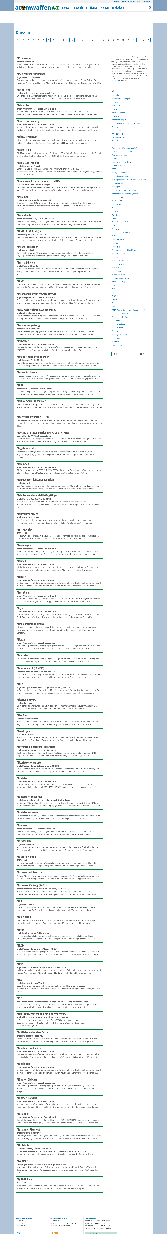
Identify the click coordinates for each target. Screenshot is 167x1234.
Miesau (114, 213)
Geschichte (80, 8)
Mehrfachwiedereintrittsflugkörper (124, 181)
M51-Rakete (116, 83)
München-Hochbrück (119, 305)
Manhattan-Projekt (118, 107)
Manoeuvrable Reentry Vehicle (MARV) (126, 111)
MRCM (114, 284)
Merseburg (115, 203)
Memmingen (116, 192)
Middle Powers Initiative (120, 209)
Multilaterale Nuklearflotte (121, 301)
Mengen (114, 199)
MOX (113, 273)
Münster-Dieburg (118, 312)
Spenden (116, 1)
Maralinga (115, 114)
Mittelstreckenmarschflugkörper (123, 238)
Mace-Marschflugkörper (120, 86)
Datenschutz (147, 1)
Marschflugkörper (118, 125)
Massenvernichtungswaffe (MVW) (124, 136)
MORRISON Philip (118, 262)
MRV (113, 290)
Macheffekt (115, 90)
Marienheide (116, 118)
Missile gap (115, 234)
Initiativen (118, 8)
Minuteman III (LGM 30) (120, 220)
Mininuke (115, 217)
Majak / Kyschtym (118, 100)
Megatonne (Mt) (117, 171)
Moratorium (116, 259)
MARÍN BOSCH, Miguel (120, 122)
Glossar (66, 8)
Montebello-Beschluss (120, 248)
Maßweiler (115, 146)
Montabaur (115, 245)
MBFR (113, 157)
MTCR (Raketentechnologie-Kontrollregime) (128, 298)
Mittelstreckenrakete (119, 241)
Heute (93, 8)
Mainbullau (115, 93)
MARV (113, 132)
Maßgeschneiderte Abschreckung (124, 139)
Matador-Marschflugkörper (121, 150)
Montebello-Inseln (118, 252)
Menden (114, 195)
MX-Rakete (115, 326)
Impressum (131, 1)
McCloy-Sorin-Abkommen (121, 160)
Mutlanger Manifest (119, 322)
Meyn (113, 206)
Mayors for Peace (118, 153)
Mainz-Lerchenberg (119, 97)
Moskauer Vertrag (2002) (120, 269)
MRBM (114, 280)
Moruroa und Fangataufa (121, 266)
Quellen (138, 1)
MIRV (113, 224)
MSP (113, 294)
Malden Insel (116, 104)
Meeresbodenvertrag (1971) (122, 164)
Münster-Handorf (118, 315)
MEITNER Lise (116, 188)
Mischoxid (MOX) (117, 227)
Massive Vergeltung (119, 143)
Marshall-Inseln (117, 128)
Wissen (104, 8)
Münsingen (115, 308)
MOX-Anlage (116, 276)
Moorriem (115, 255)
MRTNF (114, 287)
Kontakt (123, 1)
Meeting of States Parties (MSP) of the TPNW (128, 167)
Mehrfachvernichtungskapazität (123, 178)
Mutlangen (115, 319)
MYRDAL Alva (116, 333)
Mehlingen (115, 174)
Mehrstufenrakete (118, 185)
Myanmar (115, 329)
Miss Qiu (114, 231)
